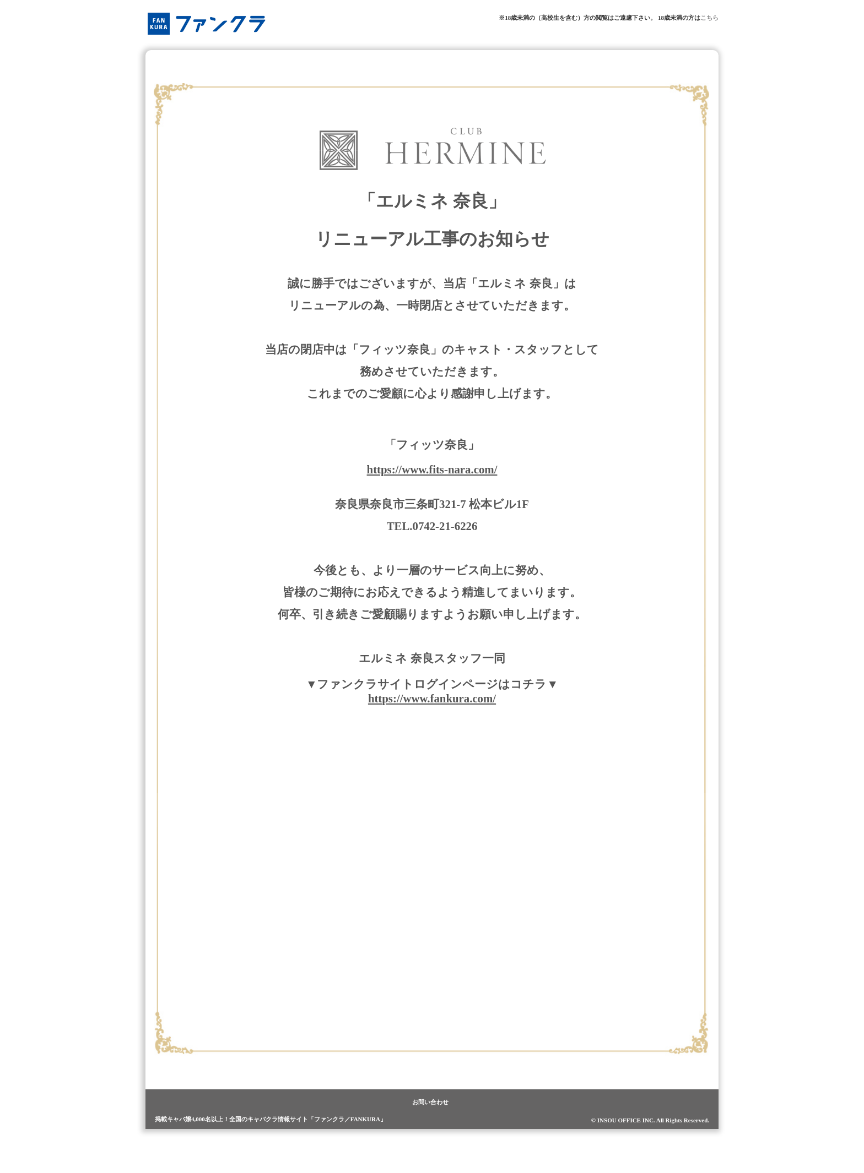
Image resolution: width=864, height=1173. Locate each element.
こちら (709, 17)
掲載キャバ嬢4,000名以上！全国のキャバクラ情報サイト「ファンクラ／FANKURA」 (270, 1119)
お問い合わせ (430, 1102)
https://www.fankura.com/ (432, 698)
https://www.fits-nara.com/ (432, 469)
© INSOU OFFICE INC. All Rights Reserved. (650, 1120)
